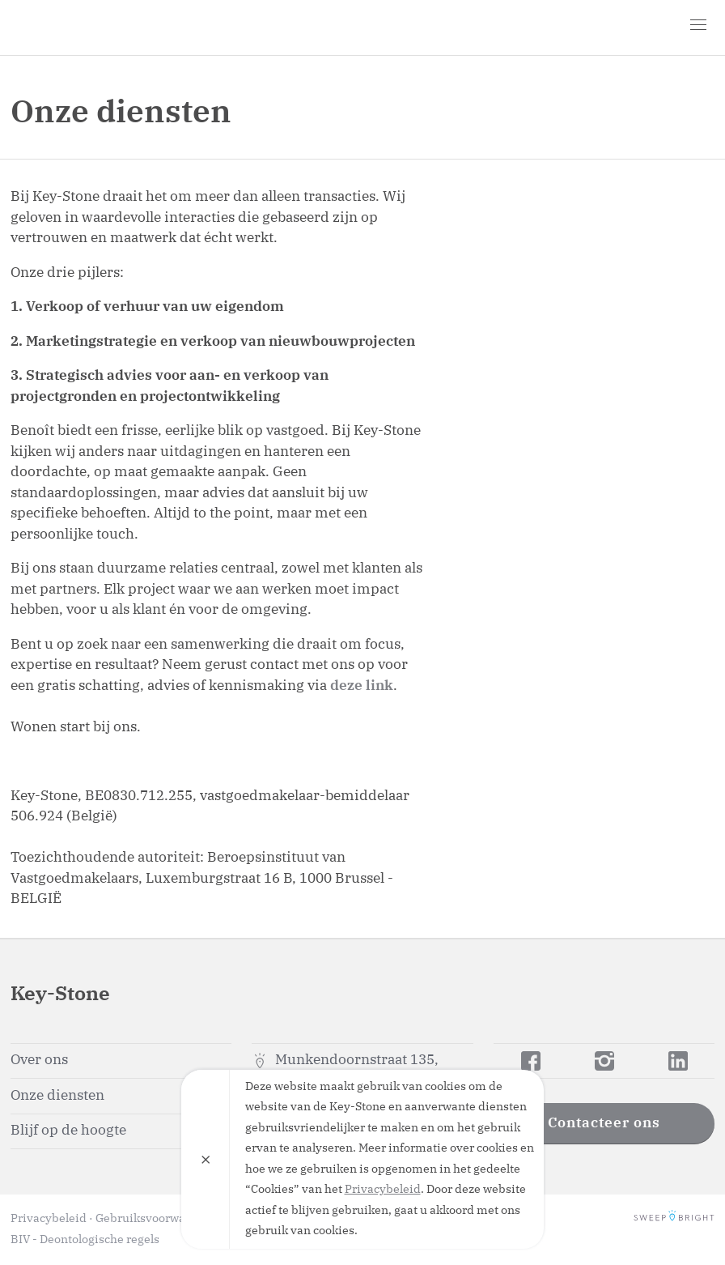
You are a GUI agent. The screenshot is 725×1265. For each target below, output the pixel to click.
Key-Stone (104, 27)
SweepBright (674, 1218)
